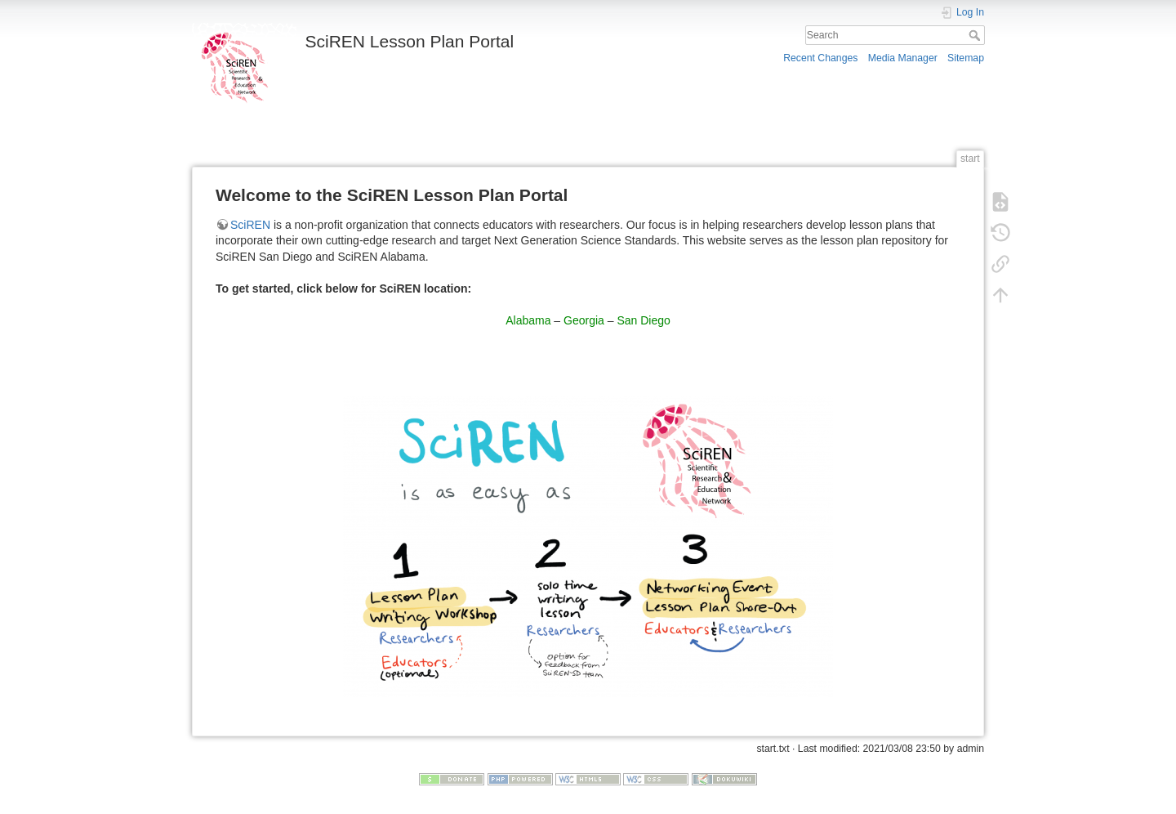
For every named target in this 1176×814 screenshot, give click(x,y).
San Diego (643, 320)
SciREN (250, 224)
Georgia (584, 320)
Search (976, 35)
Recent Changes (820, 58)
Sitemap (965, 58)
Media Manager (903, 58)
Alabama (528, 320)
